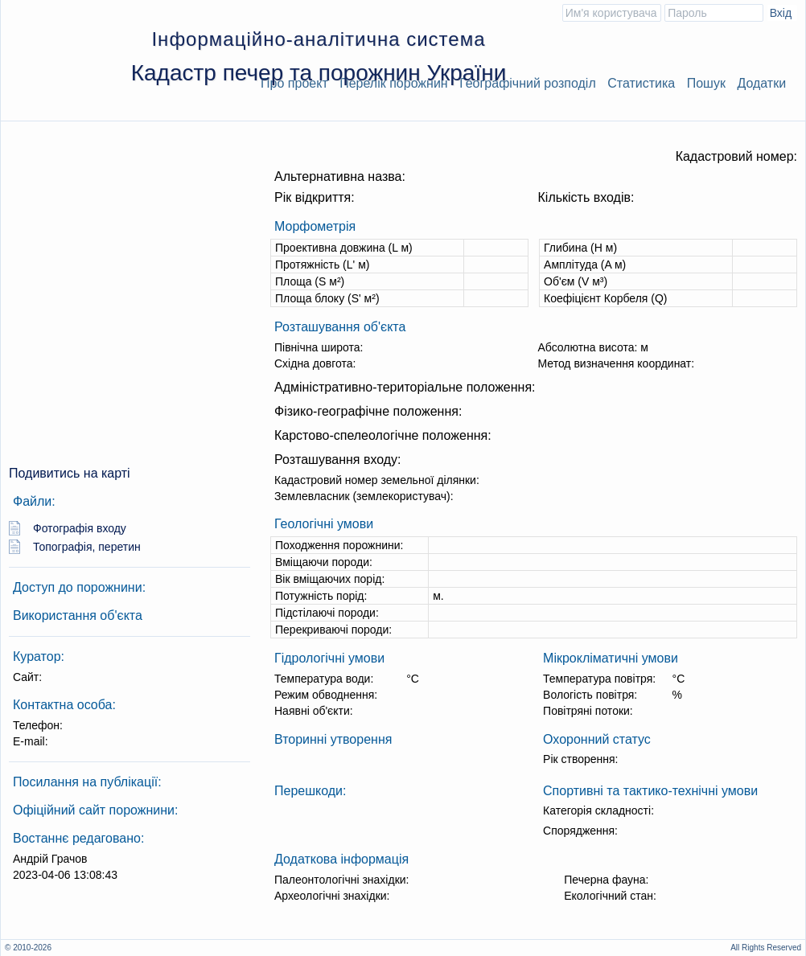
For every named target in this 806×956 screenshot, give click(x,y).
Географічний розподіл (527, 83)
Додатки (761, 83)
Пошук (706, 83)
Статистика (641, 83)
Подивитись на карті (69, 473)
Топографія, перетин (87, 546)
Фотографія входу (79, 528)
